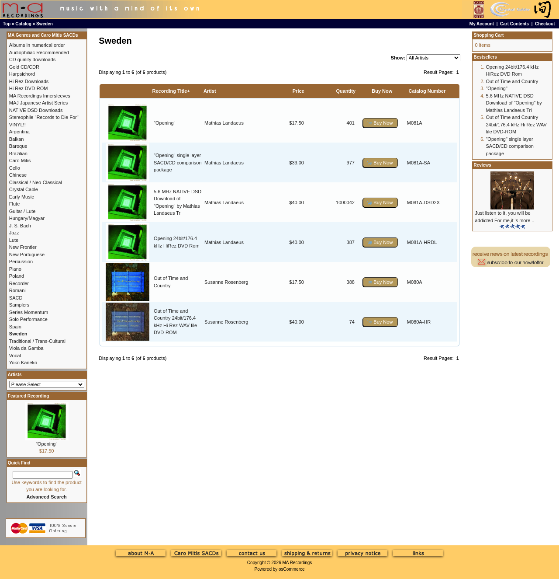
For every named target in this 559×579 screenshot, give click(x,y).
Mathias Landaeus (224, 123)
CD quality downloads (32, 59)
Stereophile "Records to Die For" (44, 117)
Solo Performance (28, 319)
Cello (14, 168)
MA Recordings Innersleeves (39, 95)
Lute (13, 240)
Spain (15, 326)
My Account (481, 23)
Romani (17, 290)
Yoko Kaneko (23, 362)
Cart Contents (514, 23)
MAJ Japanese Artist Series (38, 102)
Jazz (14, 232)
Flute (14, 203)
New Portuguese (27, 254)
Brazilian (18, 153)
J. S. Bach (20, 225)
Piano (15, 269)
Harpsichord (22, 74)
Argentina (19, 131)
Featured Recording (28, 396)
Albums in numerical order (37, 45)
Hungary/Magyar (27, 218)
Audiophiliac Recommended (39, 52)
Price (298, 91)
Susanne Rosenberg (226, 282)
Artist (210, 91)
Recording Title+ (171, 91)
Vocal (15, 355)
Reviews (482, 165)
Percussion (21, 261)
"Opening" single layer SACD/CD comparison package (177, 162)
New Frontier (23, 247)
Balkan (16, 139)
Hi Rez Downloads (28, 81)
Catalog (23, 23)
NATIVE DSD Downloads (36, 110)
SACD (16, 297)
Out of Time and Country (512, 81)
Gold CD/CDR (24, 67)
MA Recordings (297, 562)
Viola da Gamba (26, 348)
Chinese (18, 175)
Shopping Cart (488, 35)
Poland (16, 276)
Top (7, 23)
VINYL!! (17, 124)
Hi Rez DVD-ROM (28, 88)
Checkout (545, 23)
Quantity (345, 91)
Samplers (19, 304)
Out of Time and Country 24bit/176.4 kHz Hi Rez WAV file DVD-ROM (516, 124)
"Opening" (164, 123)
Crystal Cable (23, 189)
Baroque (18, 146)
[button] (380, 123)
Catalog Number (426, 91)
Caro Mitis (20, 160)
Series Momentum (28, 312)
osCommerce (291, 569)
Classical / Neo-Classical (35, 182)
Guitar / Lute (22, 211)
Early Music (21, 196)
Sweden (44, 23)
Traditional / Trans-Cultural (37, 341)
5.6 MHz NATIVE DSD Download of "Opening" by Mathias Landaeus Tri (514, 103)
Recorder (19, 283)
